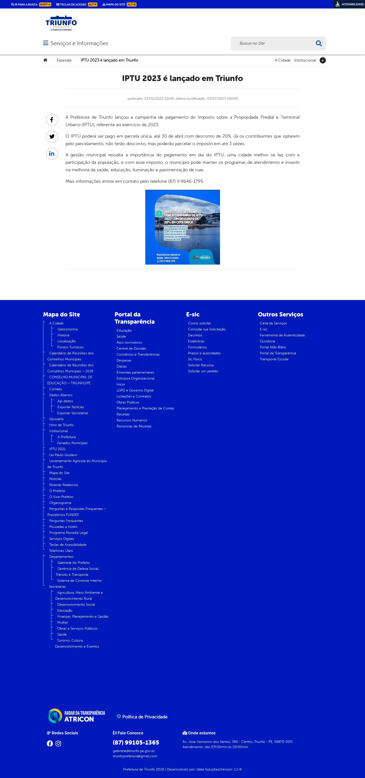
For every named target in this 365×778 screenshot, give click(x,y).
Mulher (62, 622)
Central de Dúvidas (131, 348)
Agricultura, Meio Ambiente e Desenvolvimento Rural (79, 595)
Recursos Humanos (132, 420)
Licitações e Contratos (134, 396)
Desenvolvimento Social (76, 604)
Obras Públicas (128, 402)
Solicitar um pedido (203, 371)
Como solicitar (199, 323)
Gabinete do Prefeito (74, 563)
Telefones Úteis (61, 551)
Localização (67, 341)
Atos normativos (129, 342)
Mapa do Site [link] (119, 4)
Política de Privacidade (142, 716)
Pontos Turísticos (70, 347)
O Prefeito (57, 491)
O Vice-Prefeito (61, 497)
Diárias (122, 366)
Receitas (123, 414)
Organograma (60, 503)
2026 (159, 769)
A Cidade (283, 60)
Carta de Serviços (273, 323)
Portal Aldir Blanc (273, 347)
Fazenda (64, 60)
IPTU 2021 (57, 449)
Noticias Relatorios (63, 485)
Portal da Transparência (278, 353)
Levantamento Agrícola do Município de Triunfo (77, 464)
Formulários (197, 347)
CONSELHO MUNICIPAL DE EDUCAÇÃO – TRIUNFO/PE (69, 380)
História (63, 335)
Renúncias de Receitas (134, 426)
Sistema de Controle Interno (79, 581)
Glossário (56, 419)
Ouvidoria (267, 341)
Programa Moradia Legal (68, 533)
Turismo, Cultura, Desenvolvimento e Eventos (77, 643)
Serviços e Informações (79, 43)
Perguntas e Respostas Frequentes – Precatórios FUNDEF (76, 512)
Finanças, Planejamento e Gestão (83, 616)
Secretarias (57, 586)
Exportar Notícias (71, 407)
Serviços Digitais (61, 539)
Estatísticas (196, 341)
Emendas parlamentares (135, 372)
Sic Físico (195, 359)
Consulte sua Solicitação (207, 329)
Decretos (195, 335)
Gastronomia (68, 329)
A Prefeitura (67, 437)
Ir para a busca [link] (31, 4)
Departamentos (61, 557)
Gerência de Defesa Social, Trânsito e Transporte (77, 572)
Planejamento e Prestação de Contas (145, 408)
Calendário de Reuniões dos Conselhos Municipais (70, 356)
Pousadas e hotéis (63, 527)
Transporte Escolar (274, 359)
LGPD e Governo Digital (135, 390)
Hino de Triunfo (61, 425)
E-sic (263, 329)
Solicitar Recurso (201, 365)
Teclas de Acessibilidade (67, 545)
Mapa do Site (59, 473)
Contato (55, 389)
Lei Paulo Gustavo (63, 455)
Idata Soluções (208, 769)
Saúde (62, 634)
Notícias (55, 479)
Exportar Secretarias (72, 413)
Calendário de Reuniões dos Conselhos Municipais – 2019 (70, 368)
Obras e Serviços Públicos (77, 628)
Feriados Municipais (72, 443)
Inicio (121, 384)
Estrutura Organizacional (135, 378)
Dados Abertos (61, 395)
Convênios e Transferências (138, 354)
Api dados (65, 401)
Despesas (124, 360)
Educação (65, 610)
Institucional (305, 60)
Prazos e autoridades (204, 353)
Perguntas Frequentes (66, 521)
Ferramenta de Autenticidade (282, 335)
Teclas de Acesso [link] (76, 4)
